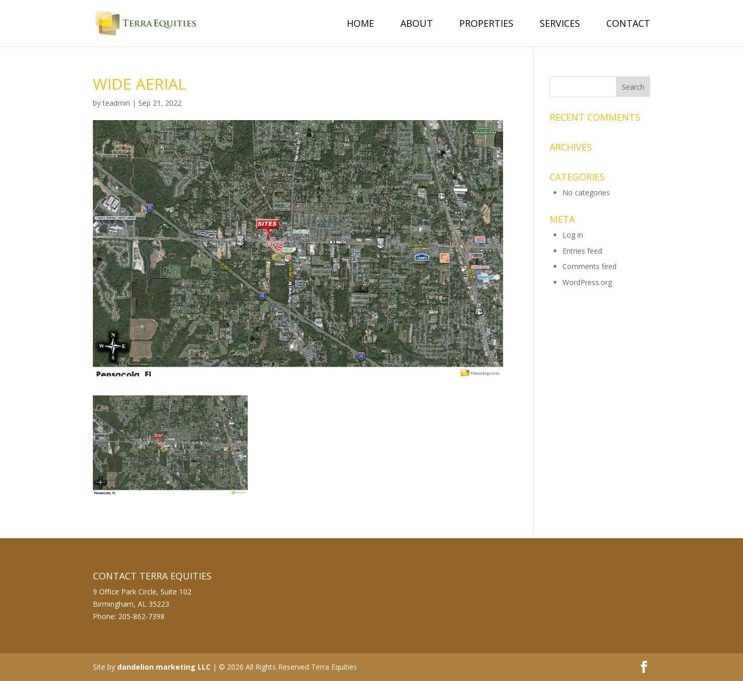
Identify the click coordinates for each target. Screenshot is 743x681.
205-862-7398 (141, 616)
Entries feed (582, 251)
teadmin (116, 103)
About (416, 24)
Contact (628, 24)
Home (360, 24)
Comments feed (589, 266)
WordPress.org (587, 282)
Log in (572, 235)
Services (560, 24)
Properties (486, 24)
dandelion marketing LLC (164, 667)
